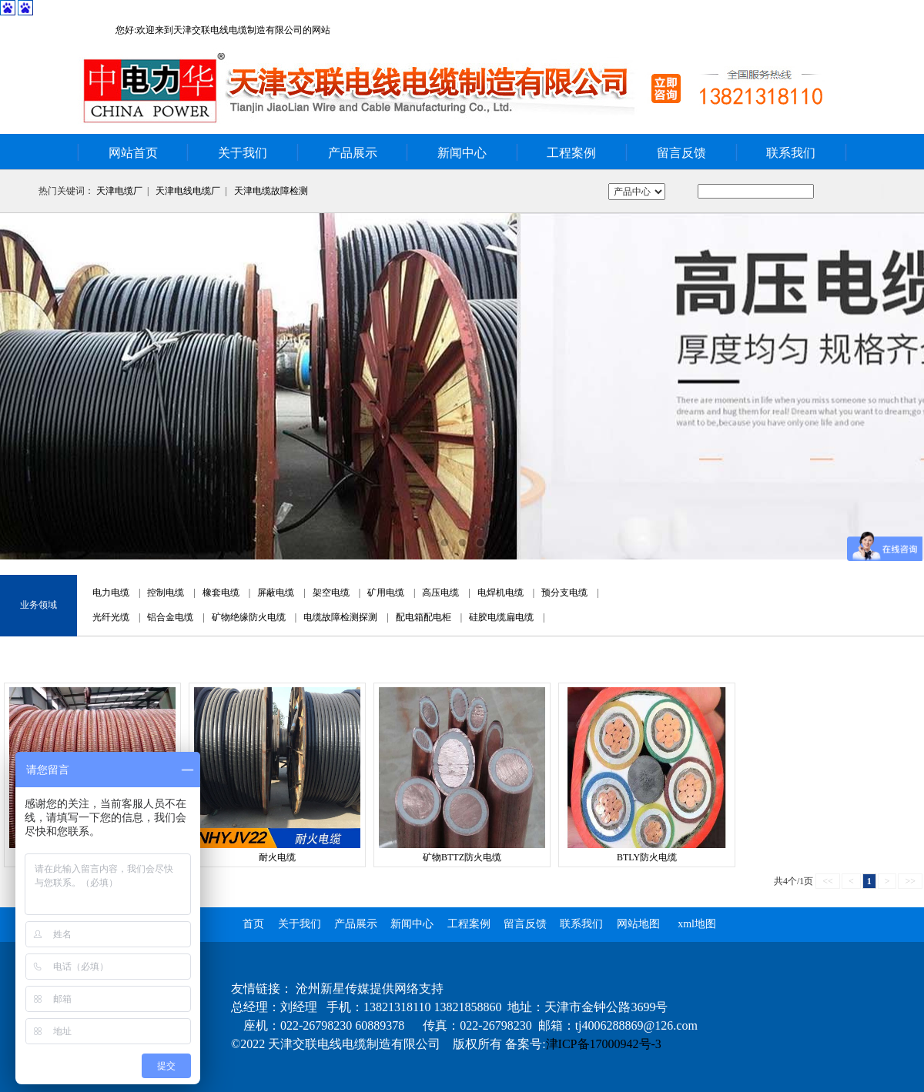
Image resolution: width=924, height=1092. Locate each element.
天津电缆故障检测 (271, 190)
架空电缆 (331, 592)
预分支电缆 (564, 592)
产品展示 (352, 152)
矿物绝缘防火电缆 (249, 617)
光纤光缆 (110, 617)
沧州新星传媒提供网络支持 (370, 988)
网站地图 (638, 924)
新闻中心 (462, 152)
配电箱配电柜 (423, 617)
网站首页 (133, 152)
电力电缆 (110, 592)
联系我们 (790, 152)
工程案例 (571, 152)
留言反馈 (681, 152)
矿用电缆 (385, 592)
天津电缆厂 (119, 190)
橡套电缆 (221, 592)
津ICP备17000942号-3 (603, 1043)
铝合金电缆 (170, 617)
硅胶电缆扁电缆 (501, 617)
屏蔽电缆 (275, 592)
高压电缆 (440, 592)
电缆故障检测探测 (340, 617)
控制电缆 (165, 592)
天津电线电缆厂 (188, 190)
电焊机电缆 (500, 592)
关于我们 (242, 152)
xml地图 (697, 924)
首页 (253, 924)
